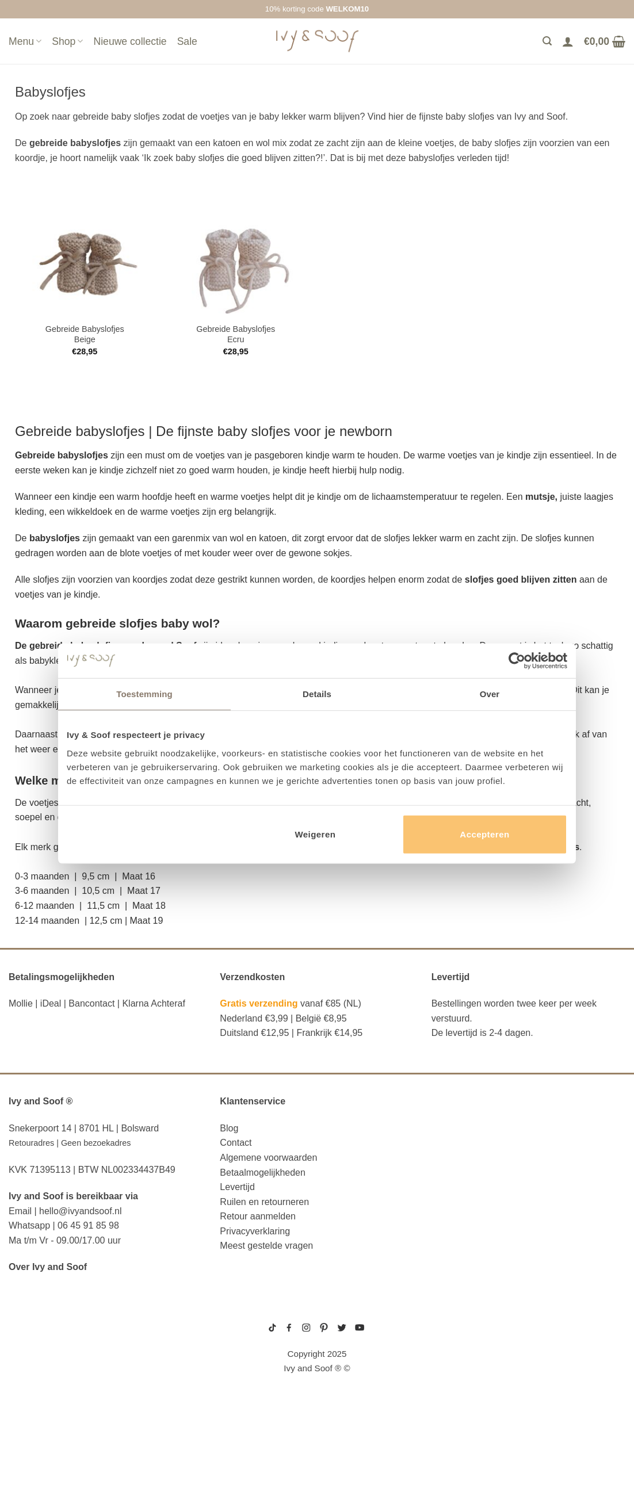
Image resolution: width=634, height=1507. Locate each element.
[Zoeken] (547, 41)
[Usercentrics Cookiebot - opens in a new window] (517, 661)
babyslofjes (109, 431)
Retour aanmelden (258, 1216)
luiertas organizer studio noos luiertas (87, 1393)
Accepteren (484, 834)
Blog (229, 1128)
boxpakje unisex (449, 1373)
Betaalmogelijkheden (262, 1172)
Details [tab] (317, 694)
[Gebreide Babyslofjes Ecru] (235, 264)
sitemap (316, 1311)
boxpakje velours (451, 1364)
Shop (67, 41)
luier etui (32, 1336)
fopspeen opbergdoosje (68, 1432)
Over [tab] (490, 694)
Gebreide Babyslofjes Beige (84, 334)
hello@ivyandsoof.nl (80, 1211)
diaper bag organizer (61, 1371)
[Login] (568, 41)
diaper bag (35, 1450)
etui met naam (42, 1467)
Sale (187, 41)
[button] (317, 891)
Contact (235, 1143)
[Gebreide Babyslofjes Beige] (85, 264)
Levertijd (237, 1187)
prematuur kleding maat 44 (461, 1382)
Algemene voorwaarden (268, 1157)
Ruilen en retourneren (264, 1202)
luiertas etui (40, 1354)
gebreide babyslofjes (75, 143)
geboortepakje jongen (457, 1327)
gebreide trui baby (452, 1318)
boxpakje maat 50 (450, 1336)
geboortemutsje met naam (461, 1346)
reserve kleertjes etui (65, 1319)
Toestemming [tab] (144, 694)
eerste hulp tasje (52, 1415)
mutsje (540, 497)
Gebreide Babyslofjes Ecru (235, 334)
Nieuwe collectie (129, 41)
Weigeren (315, 834)
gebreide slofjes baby (456, 1391)
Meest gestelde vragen (266, 1245)
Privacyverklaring (255, 1231)
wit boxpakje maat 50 (454, 1355)
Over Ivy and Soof (48, 1267)
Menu (25, 41)
